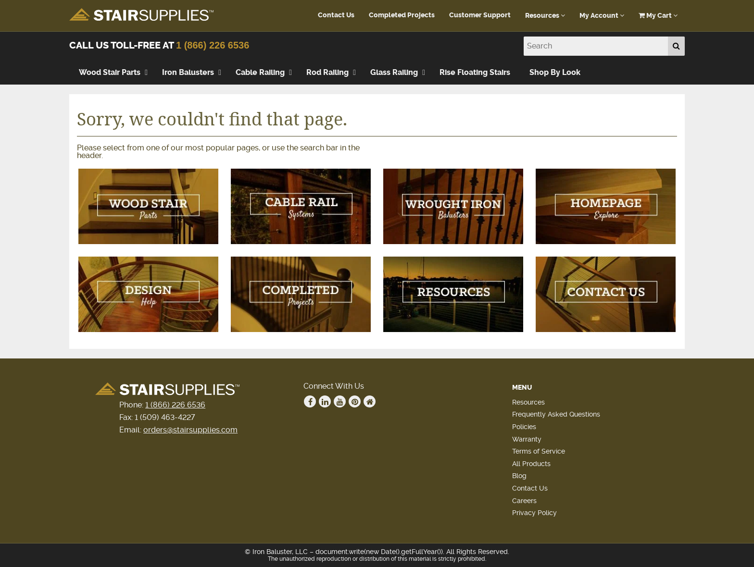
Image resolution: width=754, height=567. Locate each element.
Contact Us (336, 15)
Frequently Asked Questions (556, 414)
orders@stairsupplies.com (190, 429)
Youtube (340, 402)
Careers (524, 501)
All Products (531, 464)
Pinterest (355, 402)
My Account (601, 16)
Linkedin (325, 402)
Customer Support (480, 15)
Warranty (526, 439)
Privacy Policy (534, 513)
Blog (519, 476)
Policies (524, 427)
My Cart (658, 16)
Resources (545, 16)
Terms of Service (538, 451)
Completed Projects (402, 15)
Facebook (310, 402)
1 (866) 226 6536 (212, 45)
